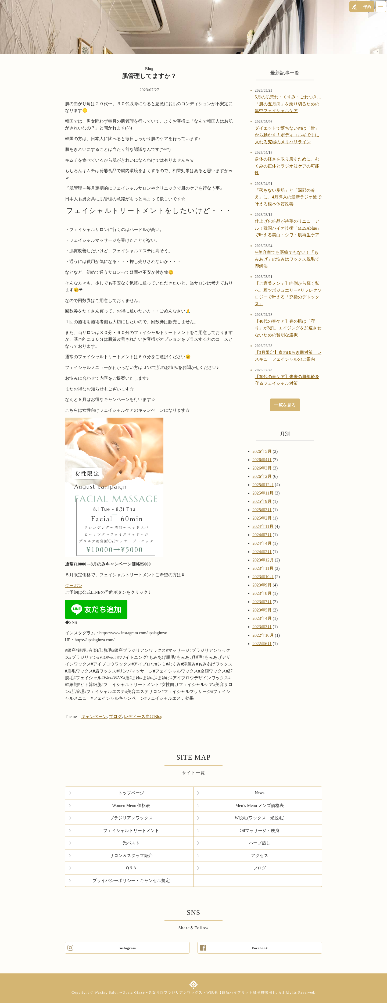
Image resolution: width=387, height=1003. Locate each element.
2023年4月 (262, 618)
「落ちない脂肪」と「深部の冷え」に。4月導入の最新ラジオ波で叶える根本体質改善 (288, 197)
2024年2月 (262, 551)
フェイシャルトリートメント (131, 830)
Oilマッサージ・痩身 (260, 830)
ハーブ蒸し (259, 843)
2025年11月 (263, 493)
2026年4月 (262, 459)
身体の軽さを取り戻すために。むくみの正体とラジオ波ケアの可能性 (287, 166)
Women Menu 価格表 (131, 805)
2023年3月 (262, 626)
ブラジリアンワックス (131, 818)
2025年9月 (262, 501)
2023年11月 (263, 568)
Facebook (260, 948)
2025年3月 (262, 509)
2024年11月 (263, 526)
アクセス (259, 855)
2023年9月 (262, 585)
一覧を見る (285, 405)
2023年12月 (263, 560)
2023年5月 (262, 610)
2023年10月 (263, 576)
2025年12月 (263, 484)
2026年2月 (262, 476)
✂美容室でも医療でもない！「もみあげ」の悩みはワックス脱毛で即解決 (287, 259)
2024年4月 (262, 543)
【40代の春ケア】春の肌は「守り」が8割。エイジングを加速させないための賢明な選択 (288, 328)
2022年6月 (262, 643)
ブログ (115, 716)
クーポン (73, 585)
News (259, 793)
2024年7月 (262, 534)
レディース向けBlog (143, 716)
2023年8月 (262, 593)
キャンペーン (94, 716)
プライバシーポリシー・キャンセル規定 (131, 880)
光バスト (131, 843)
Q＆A (131, 868)
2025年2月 (262, 518)
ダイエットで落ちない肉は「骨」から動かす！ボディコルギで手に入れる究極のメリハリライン (287, 135)
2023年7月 (262, 601)
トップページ (131, 793)
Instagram (127, 948)
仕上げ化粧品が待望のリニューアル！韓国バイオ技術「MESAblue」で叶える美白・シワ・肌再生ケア (288, 228)
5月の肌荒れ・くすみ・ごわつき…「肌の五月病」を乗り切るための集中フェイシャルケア (288, 104)
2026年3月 (262, 468)
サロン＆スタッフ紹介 (131, 855)
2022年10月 (263, 635)
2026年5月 (262, 451)
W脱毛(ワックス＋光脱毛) (259, 818)
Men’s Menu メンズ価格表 (259, 805)
